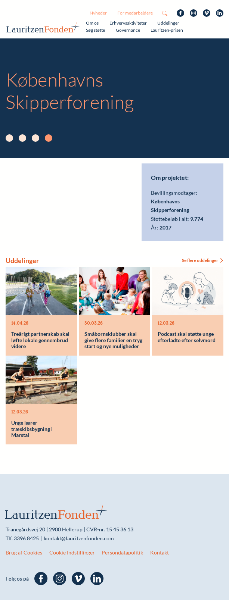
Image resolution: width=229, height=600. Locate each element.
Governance (128, 30)
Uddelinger (168, 23)
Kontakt (159, 552)
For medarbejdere (135, 13)
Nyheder (98, 13)
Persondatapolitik (122, 552)
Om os (92, 23)
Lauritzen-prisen (167, 30)
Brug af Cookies (24, 552)
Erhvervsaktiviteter (128, 23)
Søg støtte (95, 30)
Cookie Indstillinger (72, 552)
